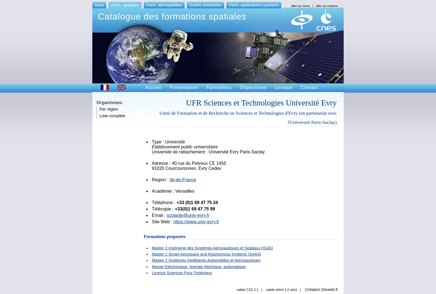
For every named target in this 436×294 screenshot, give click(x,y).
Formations (218, 87)
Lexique (284, 87)
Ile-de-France (183, 179)
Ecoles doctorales (205, 5)
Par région (109, 109)
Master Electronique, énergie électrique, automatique (199, 266)
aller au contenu (327, 6)
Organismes (253, 87)
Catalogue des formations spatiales (172, 16)
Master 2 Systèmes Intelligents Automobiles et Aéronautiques (206, 260)
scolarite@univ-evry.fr (188, 215)
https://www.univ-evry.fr (196, 221)
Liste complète (112, 116)
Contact (309, 87)
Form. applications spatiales (254, 5)
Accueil (153, 87)
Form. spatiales (124, 5)
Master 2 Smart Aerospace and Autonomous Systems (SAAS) (206, 254)
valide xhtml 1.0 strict (281, 290)
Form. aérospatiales (164, 5)
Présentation (184, 87)
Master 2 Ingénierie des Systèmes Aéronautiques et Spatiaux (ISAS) (212, 248)
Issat (99, 5)
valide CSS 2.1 (248, 290)
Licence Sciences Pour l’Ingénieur (182, 273)
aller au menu (300, 6)
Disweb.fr (329, 289)
